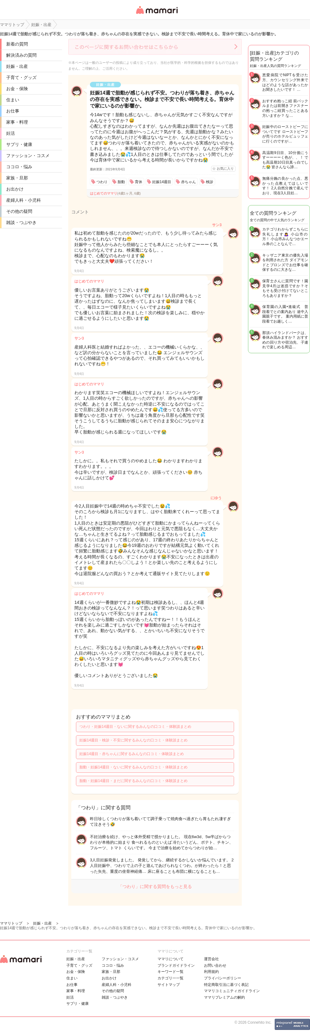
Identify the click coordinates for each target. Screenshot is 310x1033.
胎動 (121, 182)
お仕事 (12, 110)
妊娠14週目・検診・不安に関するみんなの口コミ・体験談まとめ (133, 740)
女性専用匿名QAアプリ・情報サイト (156, 14)
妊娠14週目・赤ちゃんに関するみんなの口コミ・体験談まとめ (131, 754)
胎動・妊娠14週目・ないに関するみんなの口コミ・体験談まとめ (133, 767)
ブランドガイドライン (176, 965)
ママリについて (170, 959)
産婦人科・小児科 (23, 200)
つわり (102, 182)
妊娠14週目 (161, 182)
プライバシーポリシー (222, 978)
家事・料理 (17, 122)
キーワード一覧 (170, 971)
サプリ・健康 (19, 144)
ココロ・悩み (19, 166)
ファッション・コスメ (28, 155)
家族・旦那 (17, 177)
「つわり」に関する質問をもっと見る (155, 886)
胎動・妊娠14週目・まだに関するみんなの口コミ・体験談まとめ (133, 781)
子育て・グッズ (21, 77)
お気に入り (225, 168)
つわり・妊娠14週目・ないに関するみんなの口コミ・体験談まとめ (135, 726)
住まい (12, 99)
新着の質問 (17, 44)
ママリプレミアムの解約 (224, 997)
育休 (138, 182)
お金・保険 (17, 88)
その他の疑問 (19, 211)
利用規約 (211, 971)
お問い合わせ (215, 965)
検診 (209, 182)
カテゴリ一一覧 (170, 978)
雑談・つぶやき (21, 222)
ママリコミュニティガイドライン (232, 991)
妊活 (10, 133)
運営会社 (211, 959)
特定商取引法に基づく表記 (226, 984)
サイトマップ (168, 984)
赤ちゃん (188, 182)
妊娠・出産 (17, 66)
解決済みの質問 (21, 55)
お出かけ (15, 189)
